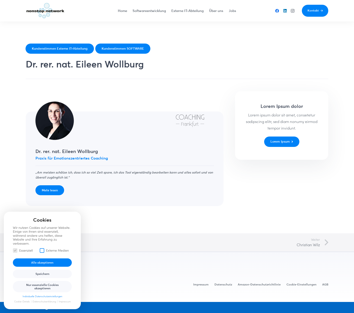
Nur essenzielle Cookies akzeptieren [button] (42, 286)
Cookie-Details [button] (22, 301)
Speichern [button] (42, 274)
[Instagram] (292, 11)
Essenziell (23, 250)
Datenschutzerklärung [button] (45, 301)
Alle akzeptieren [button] (42, 262)
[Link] (45, 11)
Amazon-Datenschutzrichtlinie (259, 284)
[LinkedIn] (285, 11)
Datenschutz (223, 284)
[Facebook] (277, 11)
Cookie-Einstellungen (301, 284)
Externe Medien (54, 250)
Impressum (201, 284)
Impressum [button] (65, 301)
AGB (325, 284)
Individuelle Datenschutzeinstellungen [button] (42, 296)
